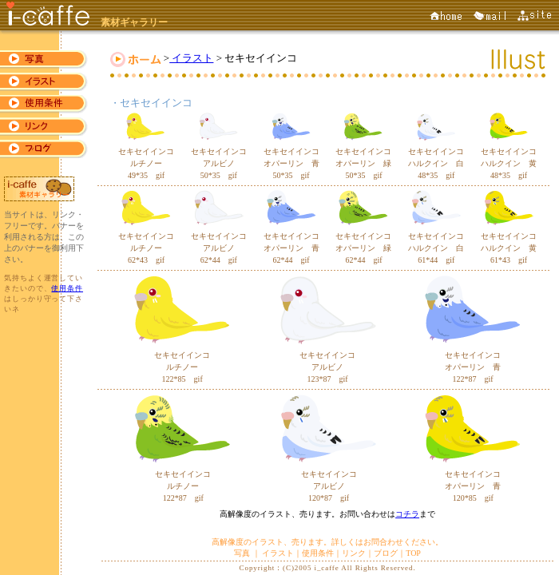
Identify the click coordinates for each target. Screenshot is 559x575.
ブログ (386, 553)
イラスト (191, 58)
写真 (243, 553)
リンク (354, 553)
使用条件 (67, 288)
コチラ (407, 514)
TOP (413, 553)
